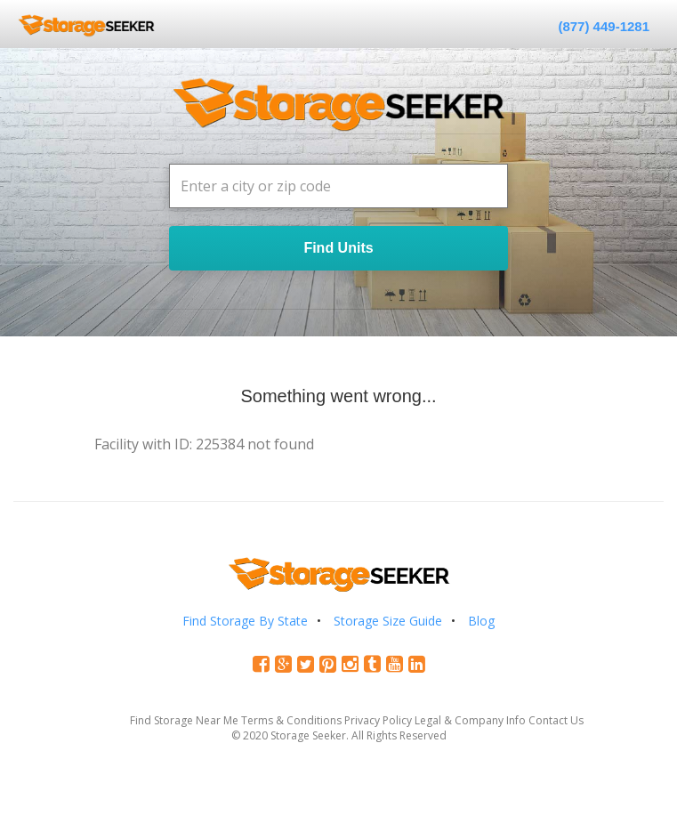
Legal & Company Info (470, 720)
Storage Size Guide (388, 620)
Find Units (338, 247)
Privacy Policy (378, 720)
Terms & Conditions (291, 720)
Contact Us (556, 720)
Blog (481, 620)
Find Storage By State (245, 620)
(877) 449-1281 (603, 26)
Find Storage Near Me (184, 720)
